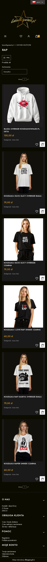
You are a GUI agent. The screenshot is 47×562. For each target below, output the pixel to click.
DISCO (4, 510)
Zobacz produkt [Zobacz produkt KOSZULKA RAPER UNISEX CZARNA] (42, 478)
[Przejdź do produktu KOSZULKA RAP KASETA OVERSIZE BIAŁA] (23, 373)
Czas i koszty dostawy (10, 522)
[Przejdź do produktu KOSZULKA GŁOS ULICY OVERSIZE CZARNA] (23, 239)
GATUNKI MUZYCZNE (24, 45)
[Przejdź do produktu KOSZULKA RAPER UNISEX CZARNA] (23, 440)
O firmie (5, 508)
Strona (20, 79)
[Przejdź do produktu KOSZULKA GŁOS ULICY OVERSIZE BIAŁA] (23, 172)
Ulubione (5, 556)
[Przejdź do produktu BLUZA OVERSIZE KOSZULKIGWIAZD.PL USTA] (23, 105)
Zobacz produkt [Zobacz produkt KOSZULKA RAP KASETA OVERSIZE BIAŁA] (42, 412)
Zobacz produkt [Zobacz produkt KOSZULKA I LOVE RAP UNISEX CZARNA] (42, 345)
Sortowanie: (6, 67)
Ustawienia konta (8, 554)
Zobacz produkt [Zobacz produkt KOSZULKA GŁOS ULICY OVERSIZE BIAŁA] (42, 211)
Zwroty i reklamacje (9, 526)
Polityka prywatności (9, 540)
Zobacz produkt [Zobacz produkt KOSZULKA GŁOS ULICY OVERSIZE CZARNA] (42, 278)
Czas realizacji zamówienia (12, 524)
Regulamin (6, 538)
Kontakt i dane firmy (9, 506)
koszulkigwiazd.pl (8, 45)
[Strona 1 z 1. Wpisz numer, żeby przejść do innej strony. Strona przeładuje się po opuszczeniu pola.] (25, 79)
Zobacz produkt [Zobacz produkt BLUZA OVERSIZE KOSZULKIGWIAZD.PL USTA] (42, 144)
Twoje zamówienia (9, 551)
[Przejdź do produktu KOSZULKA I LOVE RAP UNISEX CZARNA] (23, 306)
